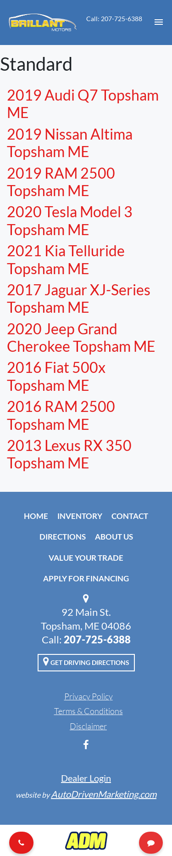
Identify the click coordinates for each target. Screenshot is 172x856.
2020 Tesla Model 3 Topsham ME (70, 220)
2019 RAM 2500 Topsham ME (61, 181)
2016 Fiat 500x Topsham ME (56, 376)
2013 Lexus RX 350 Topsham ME (69, 454)
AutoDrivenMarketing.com (103, 794)
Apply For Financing (86, 578)
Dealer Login (86, 777)
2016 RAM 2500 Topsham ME (61, 415)
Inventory (79, 516)
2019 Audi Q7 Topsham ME (83, 103)
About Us (114, 536)
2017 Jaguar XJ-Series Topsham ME (78, 298)
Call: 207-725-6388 (114, 19)
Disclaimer (88, 726)
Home (36, 516)
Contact (129, 516)
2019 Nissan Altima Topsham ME (70, 142)
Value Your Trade (86, 558)
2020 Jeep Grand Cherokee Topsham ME (81, 337)
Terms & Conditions (88, 711)
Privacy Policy (88, 696)
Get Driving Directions (86, 661)
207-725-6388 (97, 639)
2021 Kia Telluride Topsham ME (66, 259)
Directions (62, 536)
